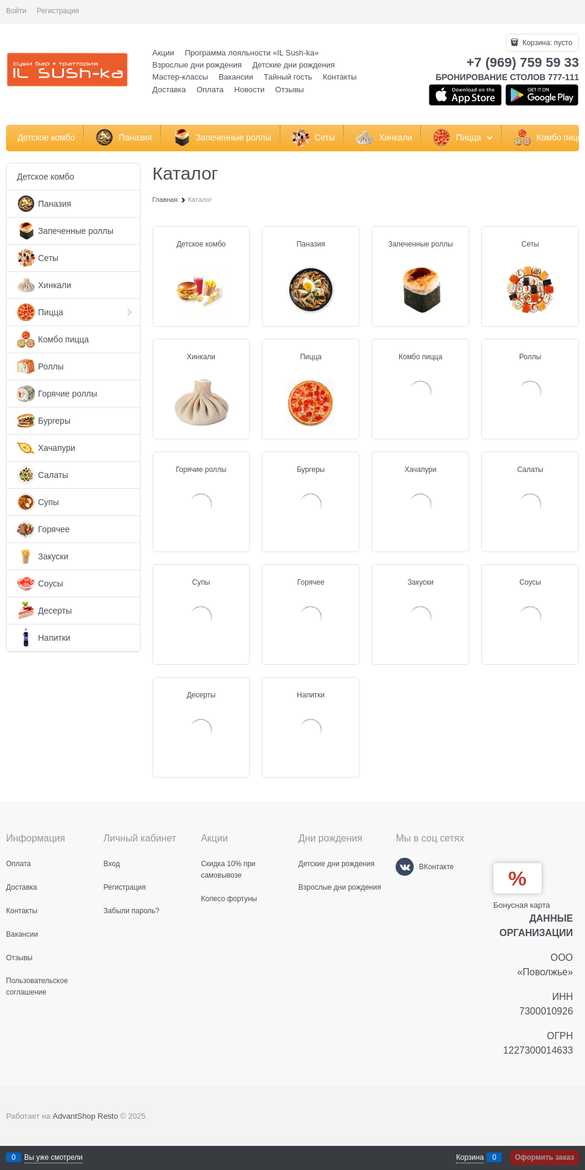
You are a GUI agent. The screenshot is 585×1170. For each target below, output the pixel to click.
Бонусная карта (521, 905)
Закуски (421, 582)
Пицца (310, 357)
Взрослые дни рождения (197, 64)
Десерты (200, 695)
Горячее (310, 582)
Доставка (169, 89)
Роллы (530, 357)
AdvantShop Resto (85, 1116)
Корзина (470, 1157)
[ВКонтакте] (405, 867)
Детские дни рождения (293, 64)
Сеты (530, 244)
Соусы (530, 582)
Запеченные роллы (420, 244)
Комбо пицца (420, 357)
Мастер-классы (180, 76)
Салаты (530, 469)
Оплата (210, 89)
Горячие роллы (201, 469)
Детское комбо (201, 244)
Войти (16, 11)
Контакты (339, 76)
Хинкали (201, 357)
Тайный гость (288, 76)
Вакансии (235, 76)
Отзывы (289, 89)
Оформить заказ (544, 1157)
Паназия (311, 244)
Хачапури (421, 469)
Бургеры (310, 469)
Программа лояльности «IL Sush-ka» (251, 52)
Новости (249, 89)
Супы (201, 582)
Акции (163, 52)
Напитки (310, 695)
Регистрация (58, 11)
